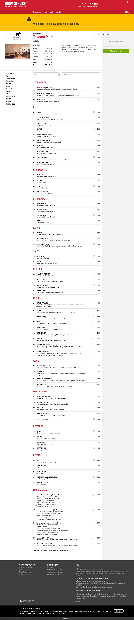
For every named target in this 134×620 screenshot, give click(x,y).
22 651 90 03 (91, 4)
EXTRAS (8, 101)
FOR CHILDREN (10, 96)
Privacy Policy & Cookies (54, 570)
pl (125, 2)
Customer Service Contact (55, 572)
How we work (48, 12)
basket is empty (116, 51)
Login (127, 12)
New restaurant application (55, 574)
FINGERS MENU (10, 104)
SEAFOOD (9, 89)
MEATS (8, 91)
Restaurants (37, 12)
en (129, 2)
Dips (7, 76)
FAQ (20, 570)
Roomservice (26, 601)
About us (50, 567)
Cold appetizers (10, 78)
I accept (118, 611)
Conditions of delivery (25, 567)
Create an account (24, 574)
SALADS (8, 83)
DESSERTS (9, 99)
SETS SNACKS (10, 73)
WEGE (7, 94)
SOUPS (8, 86)
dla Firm (59, 12)
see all (78, 602)
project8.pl (65, 618)
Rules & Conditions (25, 572)
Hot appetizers (10, 81)
